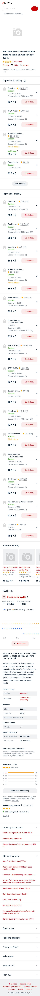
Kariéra (29, 989)
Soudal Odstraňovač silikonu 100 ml (16, 888)
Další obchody (20, 184)
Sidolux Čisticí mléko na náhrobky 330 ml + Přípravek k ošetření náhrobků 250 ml (19, 882)
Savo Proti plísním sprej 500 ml (14, 861)
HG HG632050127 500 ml (12, 905)
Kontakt (20, 989)
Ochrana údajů (25, 984)
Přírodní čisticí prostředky (12, 838)
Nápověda (13, 984)
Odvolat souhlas (31, 987)
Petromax (23, 693)
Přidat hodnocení (16, 323)
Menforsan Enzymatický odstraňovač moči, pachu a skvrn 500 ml (19, 912)
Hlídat (14, 65)
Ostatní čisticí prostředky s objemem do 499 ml (19, 845)
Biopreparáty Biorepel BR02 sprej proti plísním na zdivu (17, 868)
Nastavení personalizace (12, 987)
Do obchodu (29, 102)
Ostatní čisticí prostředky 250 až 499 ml (17, 833)
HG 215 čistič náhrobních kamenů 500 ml (18, 919)
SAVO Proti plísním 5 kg (12, 900)
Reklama (11, 989)
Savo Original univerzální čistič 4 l (15, 894)
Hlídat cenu (20, 643)
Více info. (15, 801)
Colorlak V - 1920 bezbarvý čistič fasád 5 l (18, 875)
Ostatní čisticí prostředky (13, 14)
